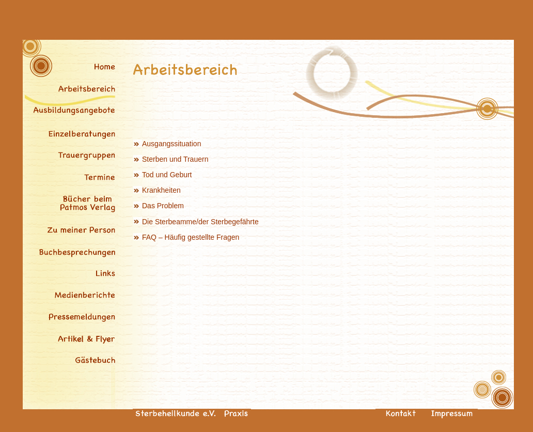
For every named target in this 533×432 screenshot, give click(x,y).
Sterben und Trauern (175, 159)
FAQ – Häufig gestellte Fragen (190, 237)
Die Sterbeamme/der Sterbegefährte (196, 222)
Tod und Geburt (167, 175)
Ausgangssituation (171, 144)
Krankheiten (161, 190)
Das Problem (163, 206)
